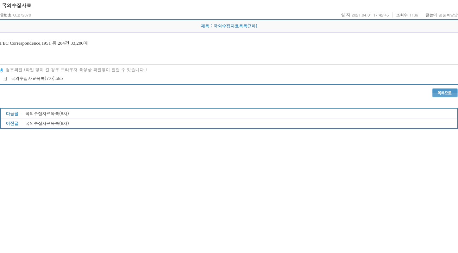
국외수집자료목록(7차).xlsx (32, 78)
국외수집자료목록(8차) (47, 113)
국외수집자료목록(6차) (47, 123)
